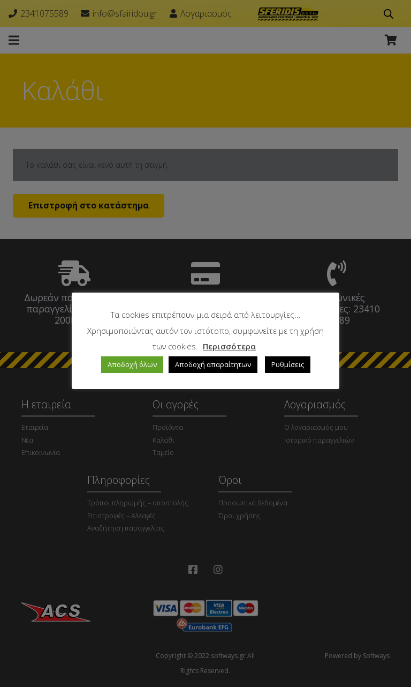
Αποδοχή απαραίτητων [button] (213, 364)
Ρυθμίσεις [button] (287, 364)
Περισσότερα (229, 346)
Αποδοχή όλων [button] (132, 364)
